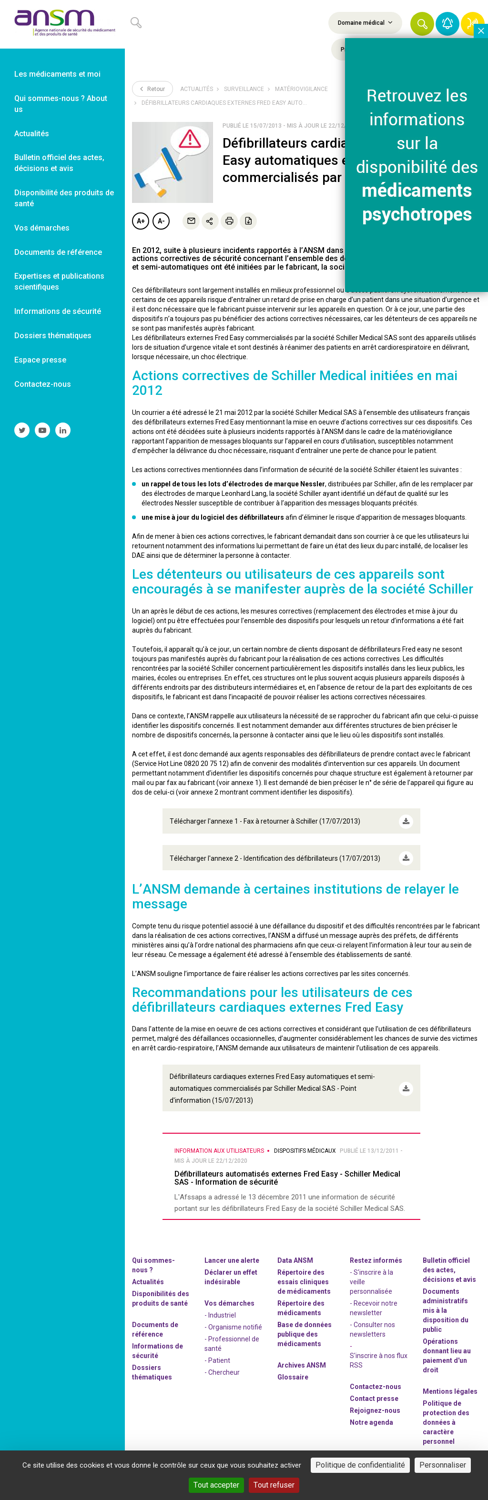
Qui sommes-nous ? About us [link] (60, 104)
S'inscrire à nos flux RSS (378, 1350)
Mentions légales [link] (450, 1381)
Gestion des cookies (442, 1447)
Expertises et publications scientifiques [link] (59, 282)
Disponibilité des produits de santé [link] (64, 198)
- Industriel (220, 1305)
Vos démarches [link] (42, 227)
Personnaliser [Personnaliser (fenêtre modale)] (442, 1465)
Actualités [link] (31, 133)
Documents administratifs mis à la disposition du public (445, 1300)
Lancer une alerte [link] (231, 1250)
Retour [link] (152, 88)
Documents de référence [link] (58, 252)
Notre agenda (371, 1412)
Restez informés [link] (376, 1250)
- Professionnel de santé (231, 1333)
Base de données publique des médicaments (304, 1323)
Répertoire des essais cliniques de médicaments (304, 1271)
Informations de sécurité (157, 1340)
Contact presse (374, 1388)
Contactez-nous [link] (42, 384)
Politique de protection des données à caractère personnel (446, 1412)
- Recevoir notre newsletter (373, 1297)
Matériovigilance (301, 89)
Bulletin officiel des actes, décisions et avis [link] (59, 163)
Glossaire (292, 1366)
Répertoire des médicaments (301, 1297)
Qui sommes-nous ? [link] (153, 1254)
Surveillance (244, 89)
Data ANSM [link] (295, 1250)
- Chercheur (222, 1362)
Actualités (196, 89)
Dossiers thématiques (152, 1361)
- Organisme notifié (233, 1316)
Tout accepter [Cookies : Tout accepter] (216, 1485)
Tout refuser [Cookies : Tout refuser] (274, 1485)
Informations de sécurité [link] (57, 311)
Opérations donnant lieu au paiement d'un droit (447, 1345)
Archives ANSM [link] (301, 1355)
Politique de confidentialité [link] (360, 1465)
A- (161, 221)
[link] (62, 24)
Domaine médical (365, 22)
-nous (375, 1400)
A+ (141, 221)
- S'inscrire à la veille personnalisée (371, 1271)
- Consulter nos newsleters (372, 1319)
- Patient (217, 1350)
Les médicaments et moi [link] (57, 74)
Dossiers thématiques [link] (53, 335)
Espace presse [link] (40, 359)
